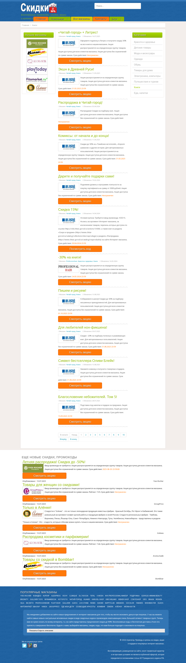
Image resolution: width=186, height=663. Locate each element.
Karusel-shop (98, 599)
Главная (25, 25)
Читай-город (70, 36)
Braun (151, 599)
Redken (159, 599)
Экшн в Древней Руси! (76, 69)
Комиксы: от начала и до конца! (83, 136)
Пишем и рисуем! (72, 291)
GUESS (74, 603)
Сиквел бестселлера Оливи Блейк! (86, 361)
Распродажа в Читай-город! (80, 102)
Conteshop (136, 599)
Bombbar (101, 607)
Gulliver (66, 603)
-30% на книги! (69, 257)
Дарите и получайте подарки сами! (86, 176)
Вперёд (63, 439)
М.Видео (37, 596)
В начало (64, 435)
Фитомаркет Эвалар (30, 607)
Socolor (130, 603)
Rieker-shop (123, 599)
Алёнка (118, 607)
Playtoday (56, 603)
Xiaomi (100, 603)
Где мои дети (67, 607)
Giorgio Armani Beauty (151, 596)
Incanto (30, 603)
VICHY (64, 596)
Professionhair (71, 261)
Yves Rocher (25, 596)
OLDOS (160, 603)
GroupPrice (54, 607)
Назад (74, 435)
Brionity (24, 599)
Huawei (87, 599)
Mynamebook (50, 599)
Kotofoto (63, 599)
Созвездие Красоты (85, 607)
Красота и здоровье (85, 261)
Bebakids (120, 603)
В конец (73, 439)
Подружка (135, 596)
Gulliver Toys (36, 599)
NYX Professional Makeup (116, 596)
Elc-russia (83, 596)
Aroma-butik (129, 607)
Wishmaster (150, 603)
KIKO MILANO (111, 599)
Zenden (110, 607)
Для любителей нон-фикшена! (82, 327)
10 (123, 435)
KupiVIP (46, 596)
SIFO (145, 599)
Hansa (44, 607)
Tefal (92, 596)
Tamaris (139, 603)
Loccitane (83, 603)
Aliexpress (56, 596)
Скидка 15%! (68, 209)
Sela (22, 603)
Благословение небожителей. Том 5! (87, 397)
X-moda (100, 596)
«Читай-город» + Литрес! (78, 32)
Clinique (73, 596)
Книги (78, 36)
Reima (92, 603)
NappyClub (110, 603)
